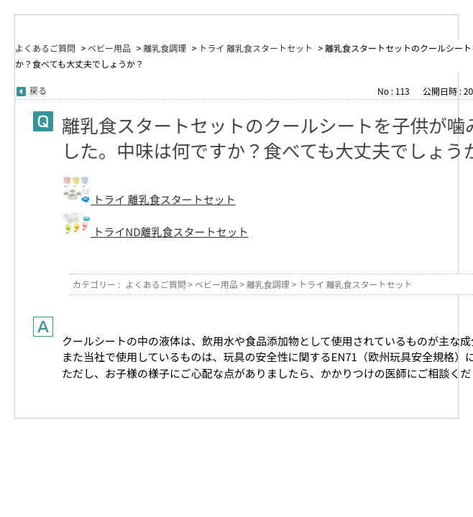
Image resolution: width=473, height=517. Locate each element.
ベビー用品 (109, 48)
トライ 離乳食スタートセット (255, 48)
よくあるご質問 (45, 48)
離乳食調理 (164, 48)
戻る (38, 90)
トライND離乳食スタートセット (170, 231)
